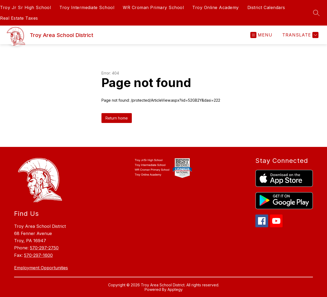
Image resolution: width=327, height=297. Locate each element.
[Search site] (316, 13)
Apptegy (175, 289)
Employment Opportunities (41, 267)
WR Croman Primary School (153, 7)
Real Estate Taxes (19, 18)
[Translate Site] (299, 35)
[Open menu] (261, 35)
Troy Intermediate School (86, 7)
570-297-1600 (38, 255)
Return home (116, 118)
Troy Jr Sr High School (25, 7)
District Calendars (266, 7)
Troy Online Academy (215, 7)
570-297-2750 (44, 247)
